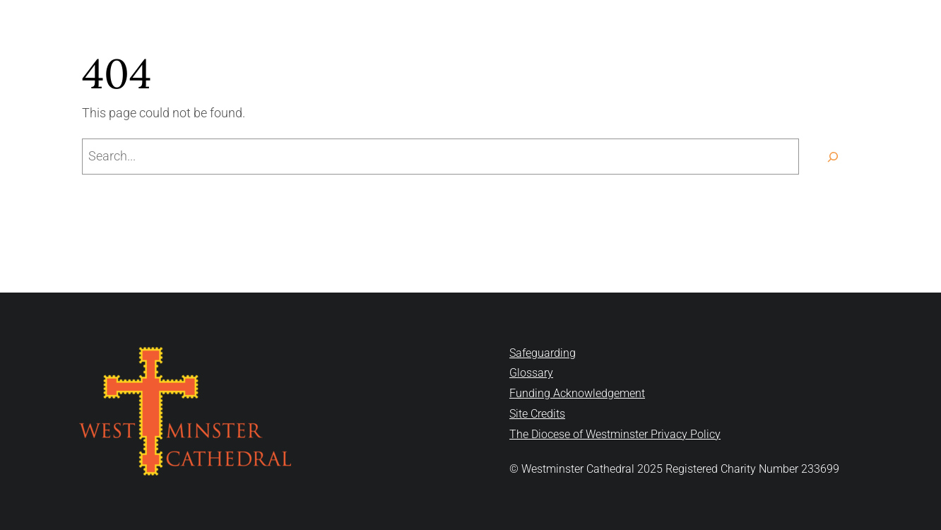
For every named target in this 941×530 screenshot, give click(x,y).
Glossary (531, 372)
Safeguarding (542, 353)
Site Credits (537, 413)
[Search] (832, 157)
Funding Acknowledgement (577, 393)
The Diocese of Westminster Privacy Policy (615, 434)
